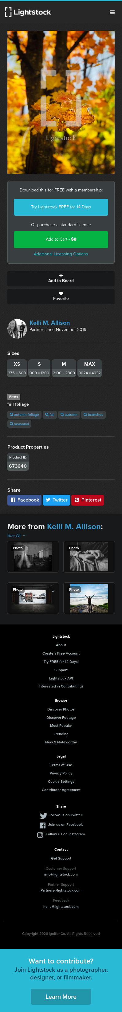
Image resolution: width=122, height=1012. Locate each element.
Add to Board (61, 279)
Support (61, 670)
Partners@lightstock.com (61, 890)
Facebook (24, 499)
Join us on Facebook (65, 824)
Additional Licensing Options (61, 254)
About (61, 645)
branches (93, 414)
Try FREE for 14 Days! (61, 661)
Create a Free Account (61, 653)
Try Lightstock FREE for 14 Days (61, 207)
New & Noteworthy (61, 742)
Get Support (61, 858)
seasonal (19, 424)
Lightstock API (61, 678)
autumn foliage (24, 414)
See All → (16, 535)
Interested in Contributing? (61, 686)
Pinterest (87, 499)
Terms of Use (61, 765)
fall (49, 414)
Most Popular (61, 725)
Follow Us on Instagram (65, 834)
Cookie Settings (61, 781)
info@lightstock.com (61, 874)
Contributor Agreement (61, 790)
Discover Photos (61, 709)
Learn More (61, 996)
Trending (61, 734)
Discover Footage (61, 717)
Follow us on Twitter (65, 815)
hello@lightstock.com (61, 906)
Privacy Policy (61, 773)
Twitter (56, 499)
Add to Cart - (61, 239)
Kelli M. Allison (50, 322)
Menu (112, 12)
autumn (69, 414)
